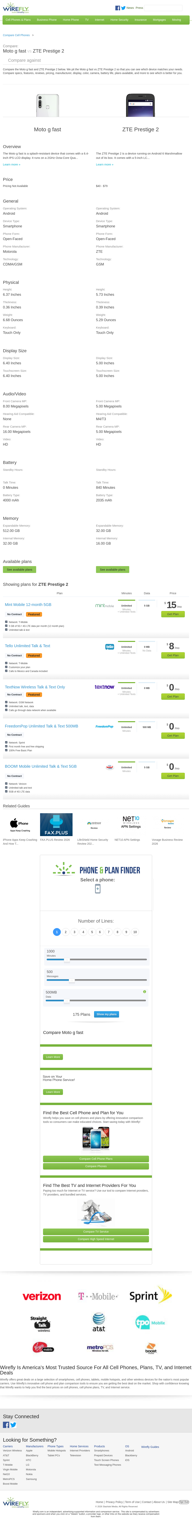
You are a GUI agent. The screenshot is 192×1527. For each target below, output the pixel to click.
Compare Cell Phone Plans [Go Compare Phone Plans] (96, 1158)
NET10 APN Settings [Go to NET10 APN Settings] (127, 839)
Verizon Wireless (12, 1450)
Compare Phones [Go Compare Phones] (96, 1166)
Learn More (53, 1057)
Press (139, 7)
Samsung (31, 1479)
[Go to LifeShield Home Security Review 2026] (93, 824)
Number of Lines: (96, 921)
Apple (29, 1450)
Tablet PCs (54, 1455)
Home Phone (71, 19)
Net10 (6, 1474)
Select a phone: (97, 880)
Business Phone (47, 19)
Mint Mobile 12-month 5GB (28, 605)
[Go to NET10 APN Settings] (131, 824)
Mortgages (159, 19)
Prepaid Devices (103, 1455)
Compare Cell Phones (16, 35)
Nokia (29, 1474)
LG (27, 1464)
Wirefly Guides (150, 1446)
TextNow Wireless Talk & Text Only (35, 687)
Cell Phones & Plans (18, 19)
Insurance (141, 19)
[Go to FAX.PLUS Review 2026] (56, 824)
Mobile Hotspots (57, 1450)
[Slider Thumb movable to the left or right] (67, 961)
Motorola (31, 1469)
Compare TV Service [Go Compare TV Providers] (96, 1231)
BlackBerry (32, 1455)
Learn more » (11, 164)
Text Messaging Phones (107, 1464)
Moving (176, 19)
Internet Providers (80, 1450)
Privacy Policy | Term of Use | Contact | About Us (135, 1502)
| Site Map (172, 1502)
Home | (100, 1502)
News (130, 7)
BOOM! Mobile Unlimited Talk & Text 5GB (41, 766)
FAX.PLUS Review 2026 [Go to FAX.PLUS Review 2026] (55, 839)
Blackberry (131, 1455)
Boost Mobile (10, 1483)
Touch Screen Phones (106, 1460)
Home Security (119, 19)
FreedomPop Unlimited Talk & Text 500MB (41, 726)
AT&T (6, 1455)
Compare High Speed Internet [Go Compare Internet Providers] (96, 1239)
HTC (28, 1460)
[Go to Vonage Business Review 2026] (168, 824)
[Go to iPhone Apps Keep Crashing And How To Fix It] (19, 824)
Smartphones (101, 1450)
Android (129, 1450)
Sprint (6, 1460)
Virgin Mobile (10, 1469)
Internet (99, 19)
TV (87, 19)
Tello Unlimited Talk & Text (27, 646)
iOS (127, 1460)
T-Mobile (8, 1464)
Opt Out (183, 1502)
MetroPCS (9, 1479)
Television (75, 1455)
